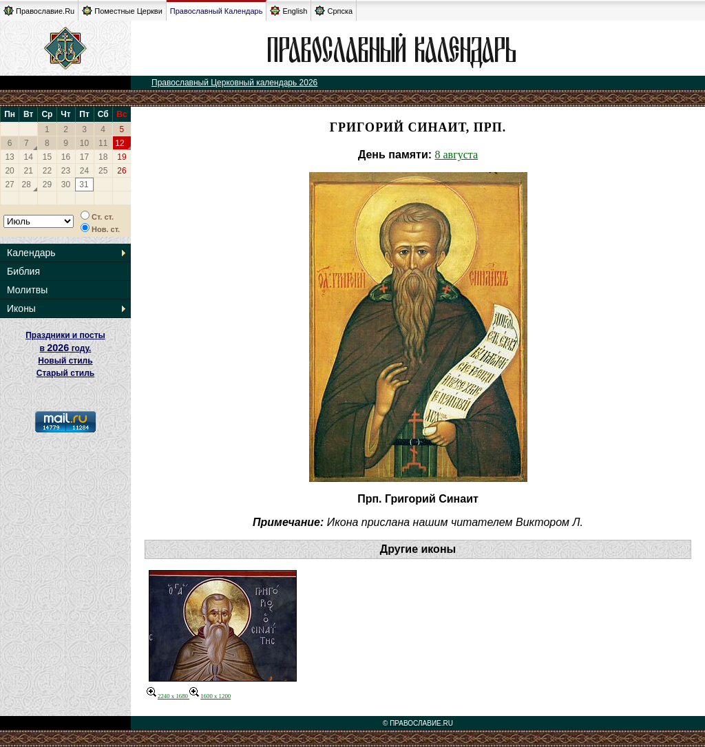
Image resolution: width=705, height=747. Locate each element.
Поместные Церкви (122, 11)
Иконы (21, 308)
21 (28, 171)
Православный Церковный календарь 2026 (234, 82)
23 (65, 171)
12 (119, 143)
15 (47, 157)
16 (65, 157)
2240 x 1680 (168, 696)
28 (26, 184)
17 (84, 157)
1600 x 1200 (210, 696)
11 (102, 143)
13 (9, 157)
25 (102, 171)
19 (121, 157)
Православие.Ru (38, 11)
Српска (333, 11)
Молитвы (27, 289)
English (288, 11)
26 (121, 171)
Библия (23, 271)
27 (9, 184)
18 (102, 157)
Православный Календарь (216, 11)
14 (28, 157)
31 (83, 184)
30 (65, 184)
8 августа (456, 154)
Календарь (31, 252)
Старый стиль (65, 373)
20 (9, 171)
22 (47, 171)
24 (84, 171)
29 (47, 184)
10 (84, 143)
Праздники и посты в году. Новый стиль (65, 348)
